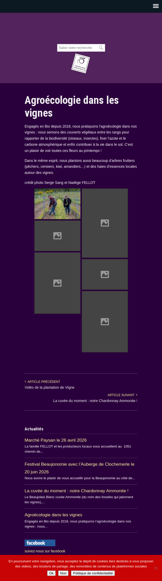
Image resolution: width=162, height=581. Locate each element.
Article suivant (122, 395)
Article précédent (42, 382)
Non (63, 573)
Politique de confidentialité (93, 573)
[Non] (155, 568)
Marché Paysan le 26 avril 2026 (56, 440)
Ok (51, 573)
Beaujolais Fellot (81, 28)
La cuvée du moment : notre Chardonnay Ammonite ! (95, 401)
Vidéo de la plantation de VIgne (49, 387)
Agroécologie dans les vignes (53, 514)
